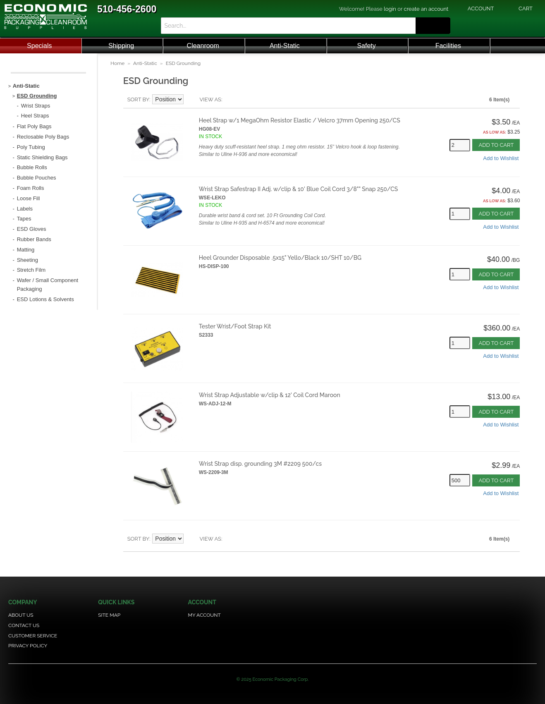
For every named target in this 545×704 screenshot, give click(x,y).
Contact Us (23, 625)
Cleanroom (203, 45)
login (390, 9)
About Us (20, 615)
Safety (366, 45)
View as (210, 99)
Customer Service (32, 636)
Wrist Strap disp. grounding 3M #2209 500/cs (260, 463)
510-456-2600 (126, 9)
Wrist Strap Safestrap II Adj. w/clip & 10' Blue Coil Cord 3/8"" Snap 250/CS (298, 189)
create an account (426, 9)
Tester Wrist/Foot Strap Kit (235, 326)
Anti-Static (285, 45)
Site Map (109, 615)
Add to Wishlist (501, 158)
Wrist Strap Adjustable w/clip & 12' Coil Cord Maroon (269, 395)
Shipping (121, 45)
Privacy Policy (27, 646)
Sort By (138, 99)
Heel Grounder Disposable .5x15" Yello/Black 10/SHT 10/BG (280, 257)
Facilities (448, 45)
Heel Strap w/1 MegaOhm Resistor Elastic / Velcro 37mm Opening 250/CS (299, 120)
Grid (243, 99)
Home (117, 63)
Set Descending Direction (191, 99)
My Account (204, 615)
